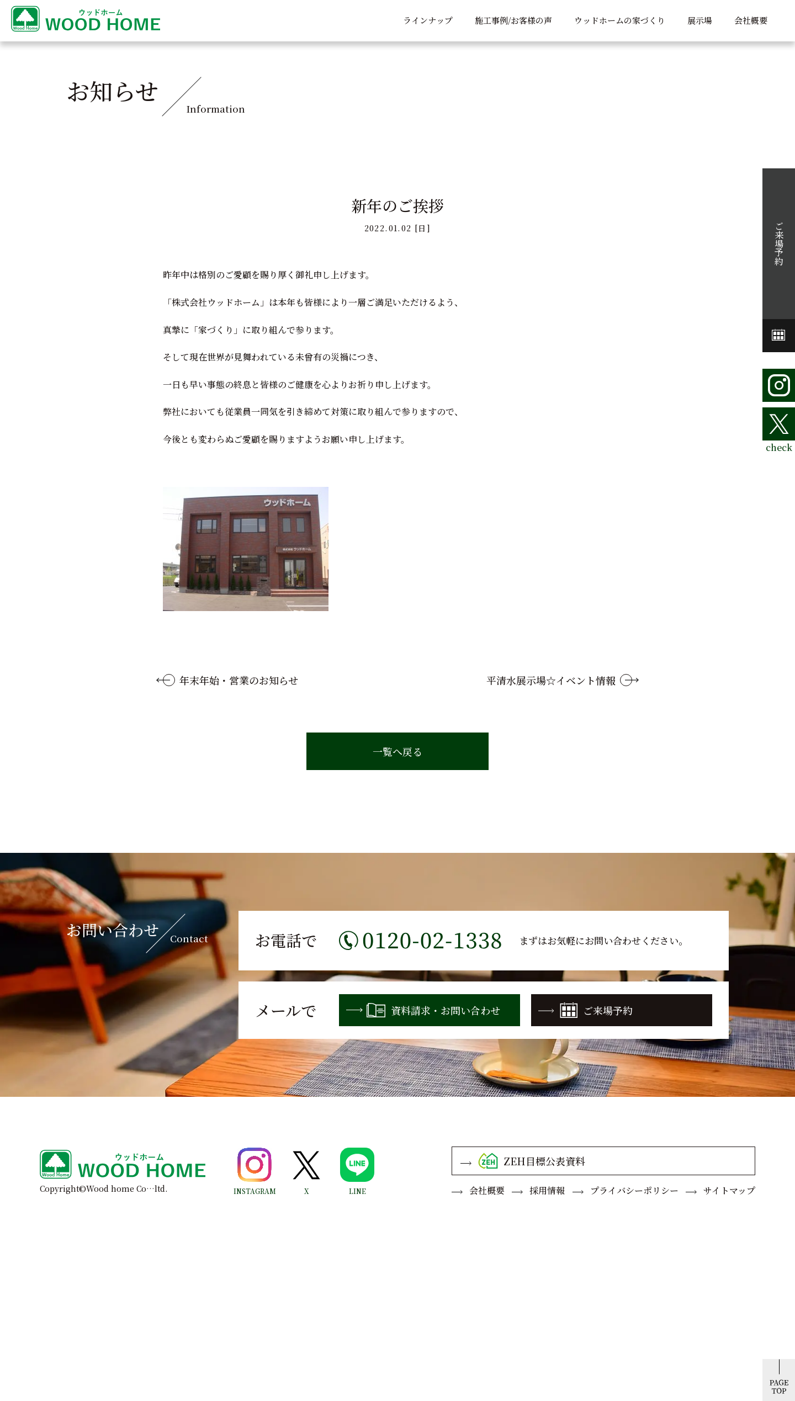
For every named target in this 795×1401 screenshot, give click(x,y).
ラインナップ (428, 20)
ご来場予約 (585, 1010)
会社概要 (750, 20)
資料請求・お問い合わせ (423, 1010)
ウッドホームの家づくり (619, 20)
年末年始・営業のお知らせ (238, 680)
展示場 (699, 20)
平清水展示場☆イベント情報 (551, 680)
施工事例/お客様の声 (513, 20)
